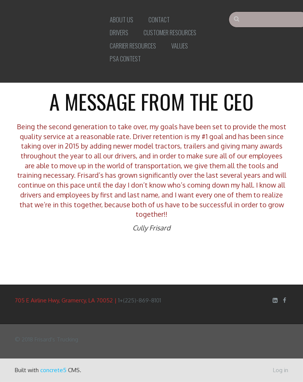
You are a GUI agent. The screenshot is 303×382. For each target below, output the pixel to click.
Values (179, 45)
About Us (121, 19)
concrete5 (53, 370)
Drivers (119, 32)
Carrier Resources (133, 45)
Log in (280, 370)
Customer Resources (170, 32)
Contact (159, 19)
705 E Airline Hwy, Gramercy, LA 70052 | (66, 300)
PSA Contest (125, 58)
